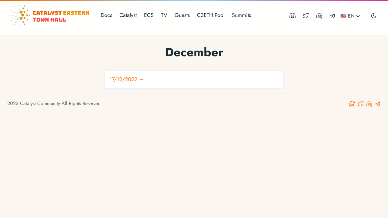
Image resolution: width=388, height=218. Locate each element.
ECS (149, 15)
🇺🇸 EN (350, 15)
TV (164, 15)
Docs (106, 15)
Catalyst (128, 15)
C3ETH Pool (211, 15)
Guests (182, 15)
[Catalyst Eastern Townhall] (49, 15)
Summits (241, 15)
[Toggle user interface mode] (374, 15)
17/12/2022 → (126, 79)
